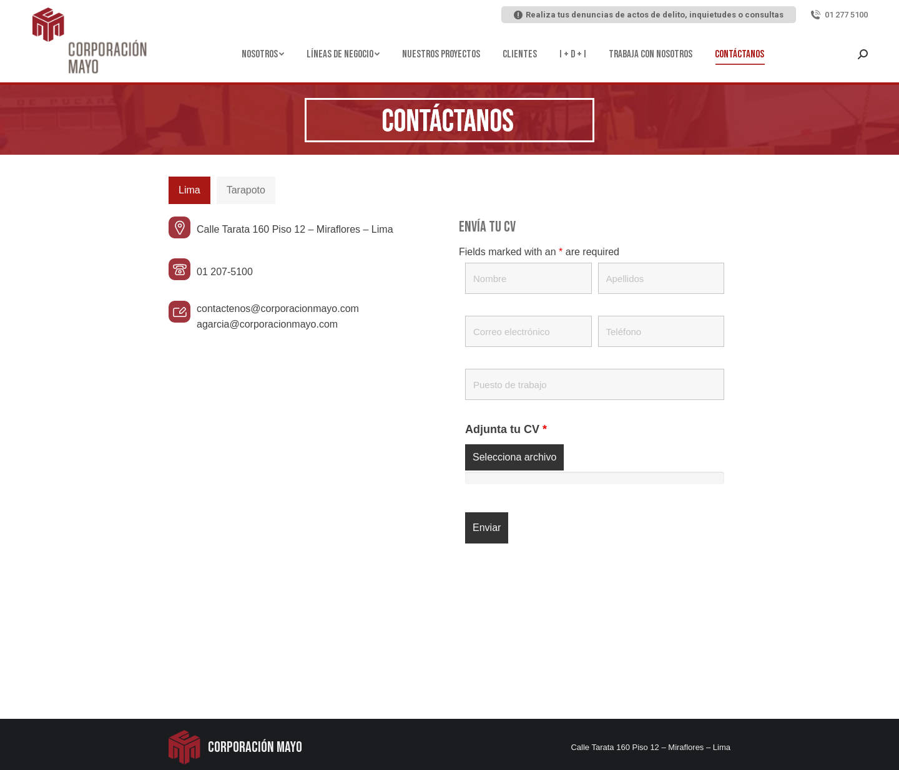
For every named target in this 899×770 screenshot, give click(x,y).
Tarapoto (246, 190)
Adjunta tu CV (506, 429)
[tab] (189, 190)
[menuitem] (263, 54)
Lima (189, 190)
